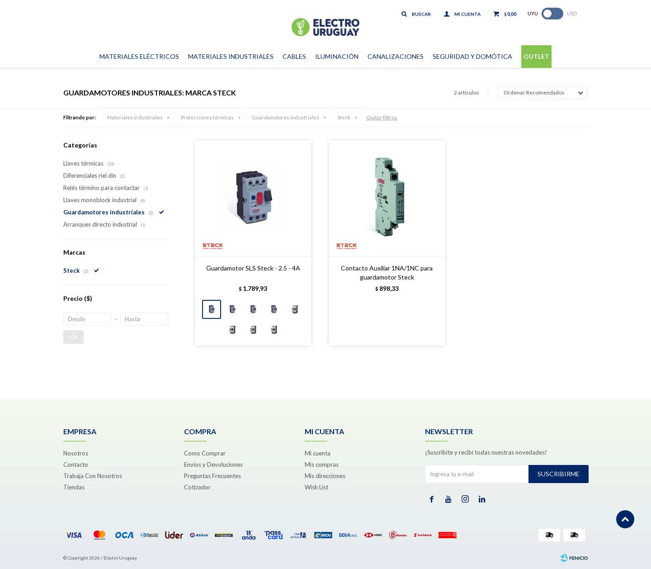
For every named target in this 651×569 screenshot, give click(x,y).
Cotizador (197, 487)
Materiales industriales (135, 117)
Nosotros (75, 453)
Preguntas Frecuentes (212, 475)
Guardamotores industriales (285, 117)
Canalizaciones (396, 56)
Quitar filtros (381, 117)
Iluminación (337, 56)
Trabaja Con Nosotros (92, 475)
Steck (343, 117)
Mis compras (322, 464)
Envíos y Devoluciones (213, 464)
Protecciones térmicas (207, 117)
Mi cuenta (317, 453)
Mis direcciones (325, 475)
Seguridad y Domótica (472, 56)
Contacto (75, 464)
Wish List (316, 487)
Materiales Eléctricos (139, 56)
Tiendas (74, 487)
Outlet (536, 56)
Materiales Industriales (231, 56)
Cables (294, 56)
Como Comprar (205, 453)
